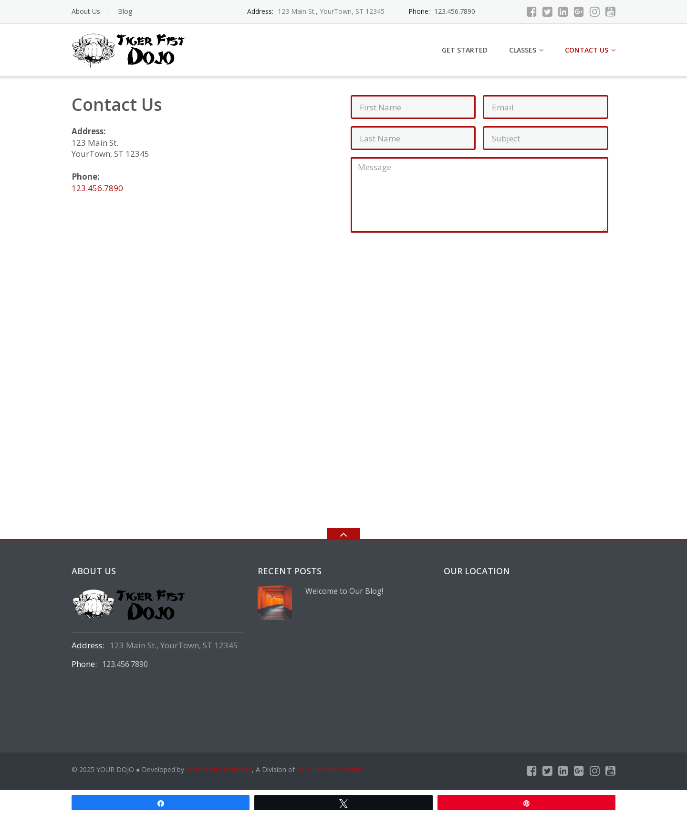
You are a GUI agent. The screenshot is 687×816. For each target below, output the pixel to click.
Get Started (465, 49)
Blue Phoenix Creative (330, 769)
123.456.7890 (454, 11)
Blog (125, 11)
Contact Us (586, 49)
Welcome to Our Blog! (344, 591)
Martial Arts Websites (219, 769)
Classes (522, 49)
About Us (86, 11)
